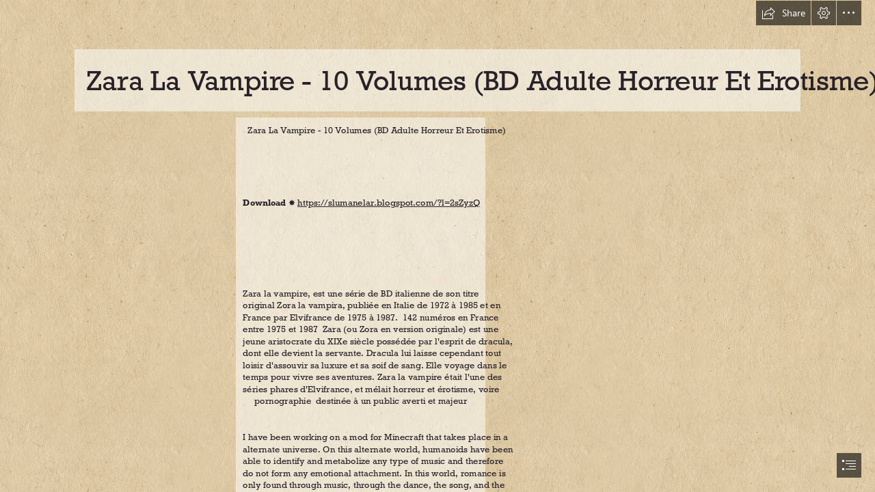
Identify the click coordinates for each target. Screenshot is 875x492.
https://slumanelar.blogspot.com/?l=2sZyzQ (388, 202)
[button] (783, 13)
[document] (437, 246)
